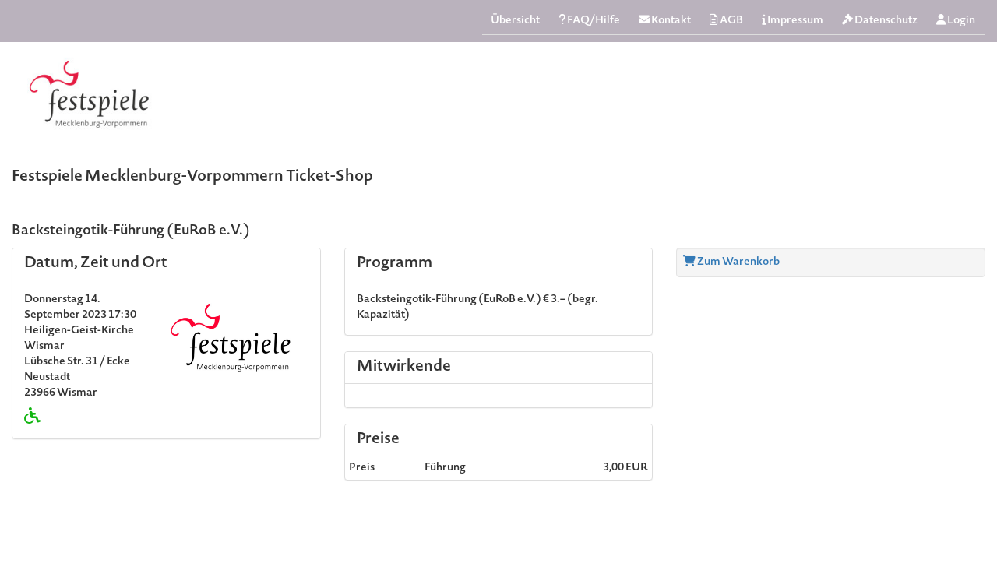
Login (955, 20)
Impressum (792, 20)
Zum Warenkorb (731, 262)
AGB (726, 20)
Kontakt (665, 20)
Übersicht (515, 21)
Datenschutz (880, 20)
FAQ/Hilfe (589, 20)
